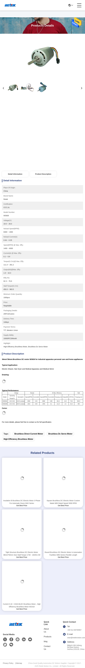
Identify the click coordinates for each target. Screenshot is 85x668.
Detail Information (15, 174)
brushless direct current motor (28, 434)
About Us (46, 630)
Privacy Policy (8, 663)
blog (45, 641)
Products (47, 637)
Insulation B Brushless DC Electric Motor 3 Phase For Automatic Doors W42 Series (21, 502)
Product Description (43, 174)
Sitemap (19, 663)
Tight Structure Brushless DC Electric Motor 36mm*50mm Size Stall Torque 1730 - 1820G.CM (21, 553)
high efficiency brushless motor (18, 439)
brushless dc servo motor (60, 434)
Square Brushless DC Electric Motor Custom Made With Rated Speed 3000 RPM (63, 502)
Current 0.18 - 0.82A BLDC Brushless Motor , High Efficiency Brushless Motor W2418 (22, 605)
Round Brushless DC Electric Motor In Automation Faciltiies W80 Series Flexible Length (63, 553)
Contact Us (47, 647)
